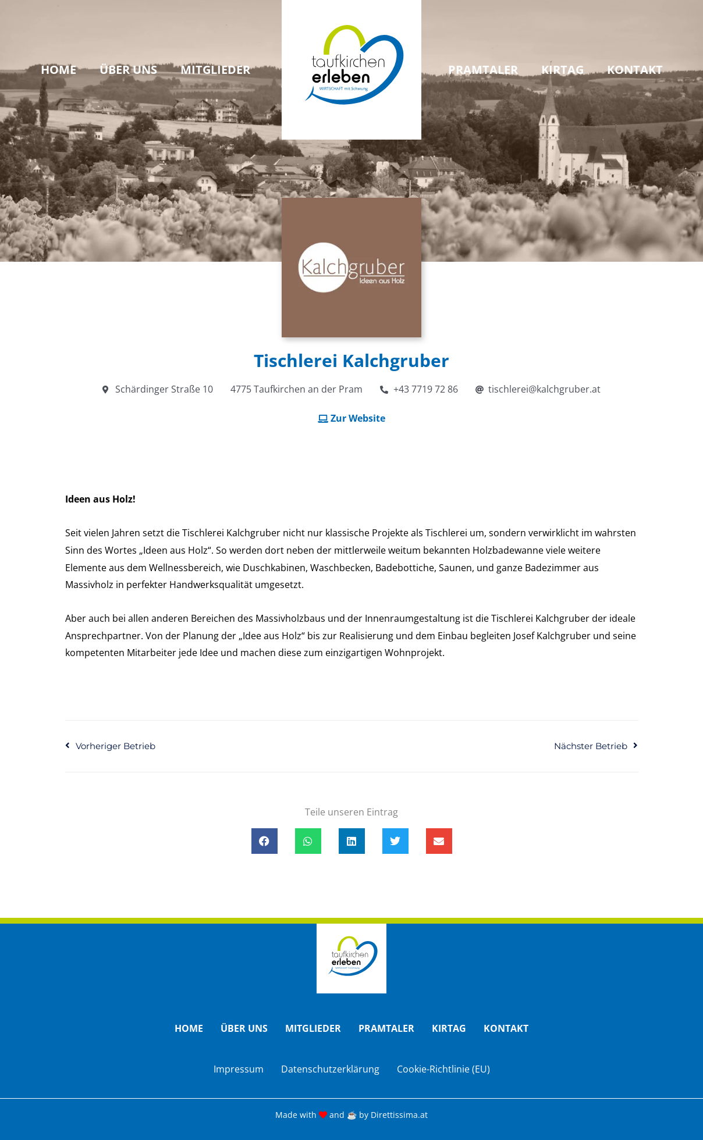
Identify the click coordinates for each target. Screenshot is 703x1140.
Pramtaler (483, 69)
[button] (264, 841)
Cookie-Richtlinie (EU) (443, 1069)
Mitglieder (215, 69)
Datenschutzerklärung (330, 1069)
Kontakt (635, 69)
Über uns (128, 69)
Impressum (239, 1069)
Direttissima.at (399, 1114)
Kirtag (562, 69)
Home (58, 69)
